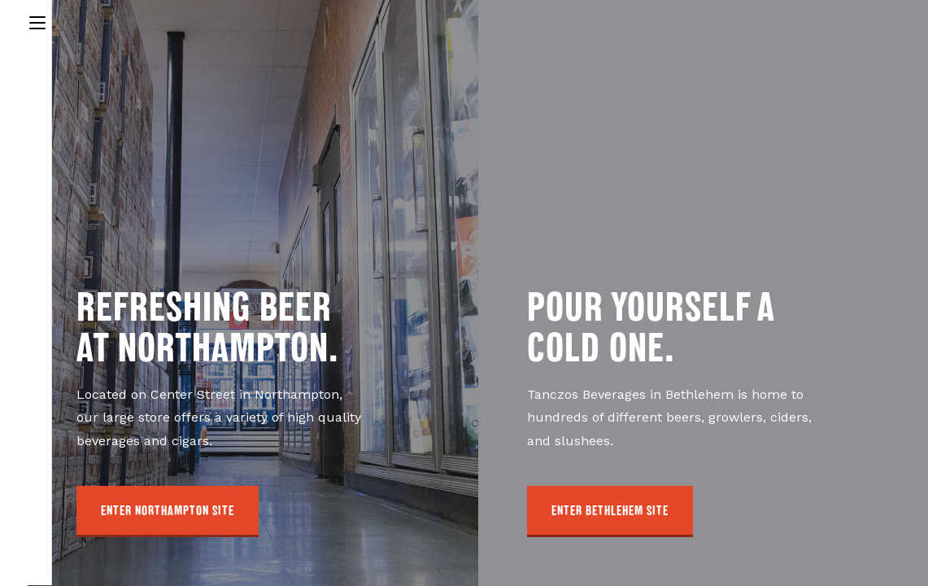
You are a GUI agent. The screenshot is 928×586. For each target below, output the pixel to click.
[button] (167, 511)
